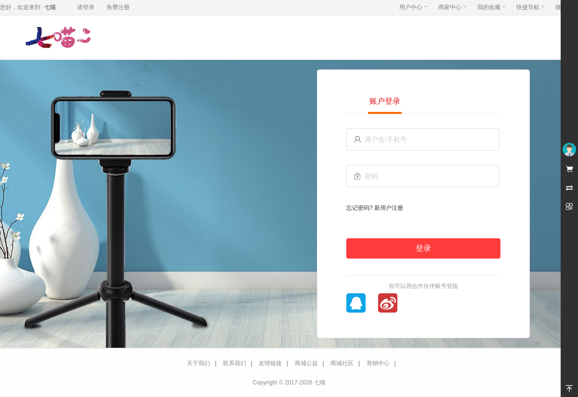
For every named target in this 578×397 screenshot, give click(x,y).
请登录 (85, 7)
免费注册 (118, 7)
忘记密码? (359, 208)
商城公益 (306, 363)
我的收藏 (491, 7)
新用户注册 (388, 208)
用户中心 (413, 7)
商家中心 (452, 7)
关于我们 (198, 363)
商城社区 (342, 363)
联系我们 (234, 363)
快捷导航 (530, 7)
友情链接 (270, 363)
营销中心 (378, 363)
